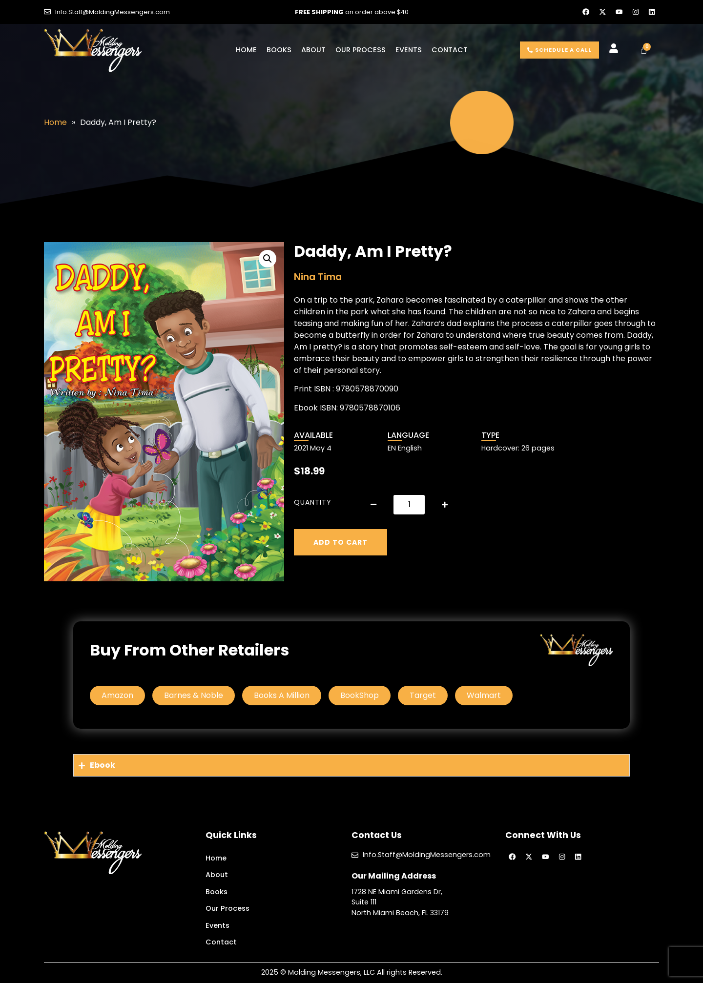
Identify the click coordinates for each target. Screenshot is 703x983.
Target (423, 695)
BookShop (359, 695)
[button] (267, 258)
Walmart (484, 695)
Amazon (117, 695)
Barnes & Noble (193, 695)
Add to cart (340, 542)
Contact (450, 50)
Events (408, 50)
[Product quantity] (409, 504)
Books (279, 50)
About (313, 50)
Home (246, 50)
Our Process (360, 50)
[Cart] (643, 50)
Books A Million (282, 695)
